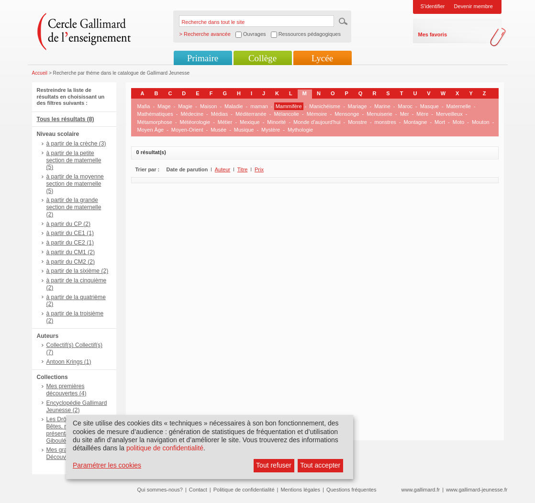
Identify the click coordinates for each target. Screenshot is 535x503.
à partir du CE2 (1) (70, 242)
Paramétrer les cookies (107, 465)
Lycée (322, 58)
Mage (164, 106)
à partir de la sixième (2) (77, 271)
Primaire (202, 58)
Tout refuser (273, 465)
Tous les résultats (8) (65, 119)
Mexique (250, 122)
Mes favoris (432, 34)
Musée (218, 130)
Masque (429, 106)
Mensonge (346, 114)
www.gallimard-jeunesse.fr (476, 489)
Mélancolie (286, 114)
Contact (198, 489)
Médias (219, 114)
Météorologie (195, 122)
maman (259, 106)
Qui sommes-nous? (160, 489)
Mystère (270, 130)
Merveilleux (449, 114)
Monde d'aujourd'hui (316, 122)
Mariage (357, 106)
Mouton (481, 122)
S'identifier (433, 6)
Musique (244, 130)
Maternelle (458, 106)
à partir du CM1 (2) (70, 252)
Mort (440, 122)
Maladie (233, 106)
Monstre (357, 122)
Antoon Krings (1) (68, 361)
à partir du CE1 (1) (70, 233)
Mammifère (289, 106)
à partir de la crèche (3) (76, 143)
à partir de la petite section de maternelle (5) (73, 160)
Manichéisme (324, 106)
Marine (382, 106)
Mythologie (300, 130)
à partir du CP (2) (68, 224)
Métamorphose (154, 122)
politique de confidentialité (164, 448)
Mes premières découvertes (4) (66, 390)
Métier (225, 122)
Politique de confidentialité (244, 489)
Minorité (276, 122)
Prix (259, 169)
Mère (422, 114)
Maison (208, 106)
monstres (385, 122)
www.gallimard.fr (420, 489)
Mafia (143, 106)
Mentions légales (300, 489)
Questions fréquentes (351, 489)
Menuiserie (379, 114)
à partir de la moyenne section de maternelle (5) (75, 183)
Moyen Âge (150, 130)
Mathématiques (155, 114)
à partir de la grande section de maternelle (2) (73, 207)
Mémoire (317, 114)
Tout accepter (320, 465)
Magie (185, 106)
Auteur (222, 169)
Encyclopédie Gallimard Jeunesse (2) (76, 407)
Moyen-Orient (187, 130)
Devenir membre (473, 6)
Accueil (40, 73)
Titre (242, 169)
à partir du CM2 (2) (70, 261)
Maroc (405, 106)
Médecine (191, 114)
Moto (458, 122)
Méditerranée (251, 114)
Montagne (415, 122)
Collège (262, 58)
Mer (404, 114)
